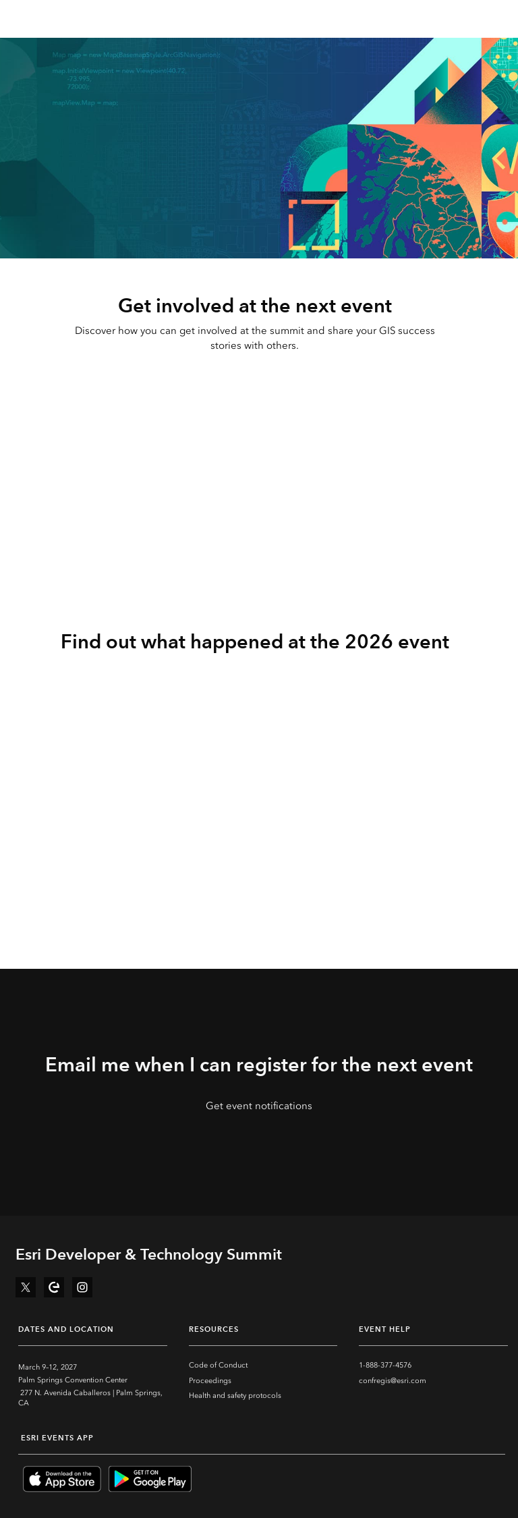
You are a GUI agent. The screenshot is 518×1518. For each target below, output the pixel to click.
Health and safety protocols (235, 1395)
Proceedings (210, 1380)
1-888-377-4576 (385, 1365)
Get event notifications (259, 1106)
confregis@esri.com (392, 1380)
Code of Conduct (218, 1365)
